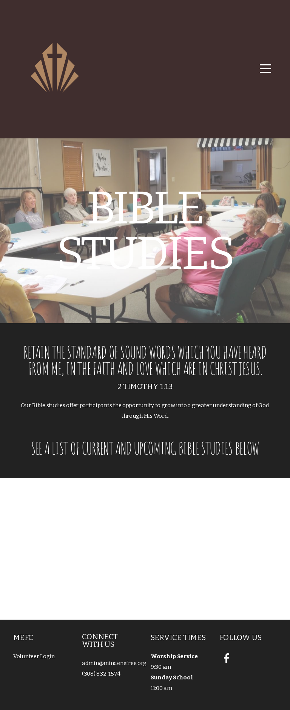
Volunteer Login (34, 656)
